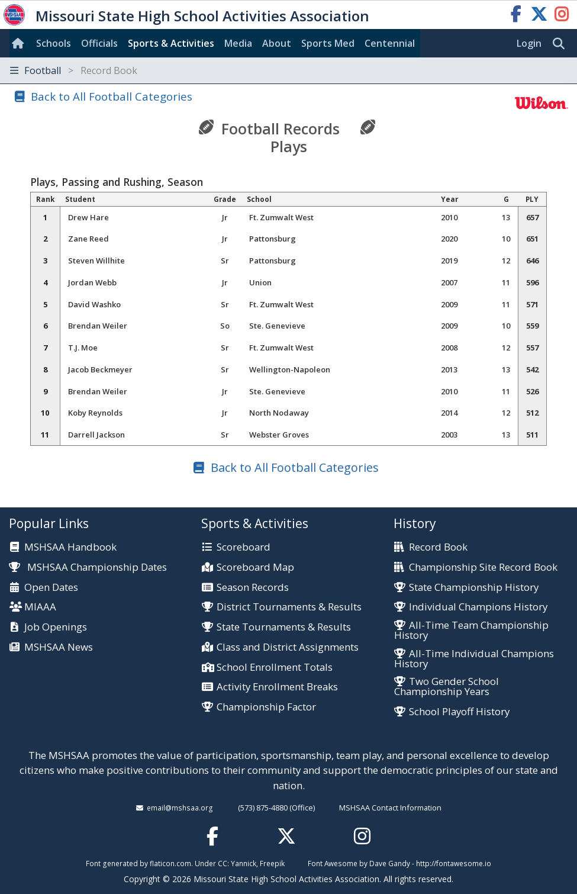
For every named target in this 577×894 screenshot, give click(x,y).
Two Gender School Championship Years (446, 686)
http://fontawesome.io (453, 863)
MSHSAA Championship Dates (88, 567)
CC (222, 863)
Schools (53, 43)
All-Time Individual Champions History (474, 659)
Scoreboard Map (255, 567)
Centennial (390, 43)
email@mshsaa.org (180, 807)
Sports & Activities (171, 43)
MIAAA (40, 607)
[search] (561, 44)
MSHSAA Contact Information (390, 807)
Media (238, 43)
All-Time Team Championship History (471, 630)
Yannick (243, 863)
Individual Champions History (478, 607)
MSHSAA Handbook (70, 547)
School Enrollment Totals (275, 667)
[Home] (20, 43)
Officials (99, 43)
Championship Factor (266, 707)
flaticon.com (170, 863)
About (276, 43)
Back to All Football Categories (111, 96)
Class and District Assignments (288, 647)
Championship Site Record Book (483, 567)
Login (529, 43)
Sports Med (327, 43)
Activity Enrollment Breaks (277, 687)
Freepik (272, 863)
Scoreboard (243, 547)
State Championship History (474, 587)
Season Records (253, 587)
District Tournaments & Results (289, 607)
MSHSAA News (58, 647)
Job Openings (55, 627)
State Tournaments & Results (284, 627)
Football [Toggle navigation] (73, 70)
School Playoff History (459, 712)
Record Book (438, 547)
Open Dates (51, 587)
